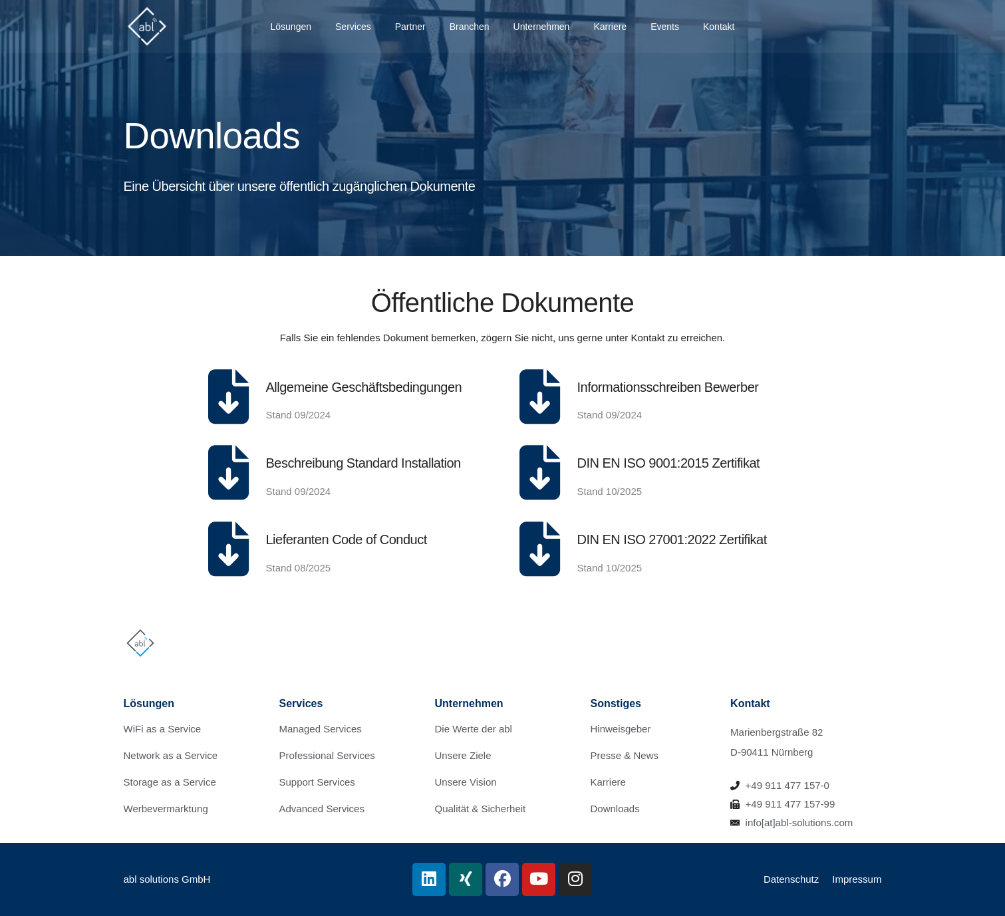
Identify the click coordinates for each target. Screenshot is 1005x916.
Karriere (610, 26)
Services (353, 26)
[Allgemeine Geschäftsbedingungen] (229, 396)
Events (664, 26)
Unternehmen (541, 26)
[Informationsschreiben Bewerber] (540, 396)
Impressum (856, 879)
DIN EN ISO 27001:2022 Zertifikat (672, 539)
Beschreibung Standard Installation (363, 463)
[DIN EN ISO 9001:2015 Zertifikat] (540, 472)
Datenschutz (791, 879)
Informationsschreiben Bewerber (668, 387)
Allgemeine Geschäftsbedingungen (364, 387)
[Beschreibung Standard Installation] (229, 472)
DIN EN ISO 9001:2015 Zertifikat (668, 463)
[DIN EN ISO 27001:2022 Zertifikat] (540, 549)
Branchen (470, 26)
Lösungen (291, 26)
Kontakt (718, 26)
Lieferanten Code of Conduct (346, 539)
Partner (410, 26)
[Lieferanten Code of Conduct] (229, 549)
